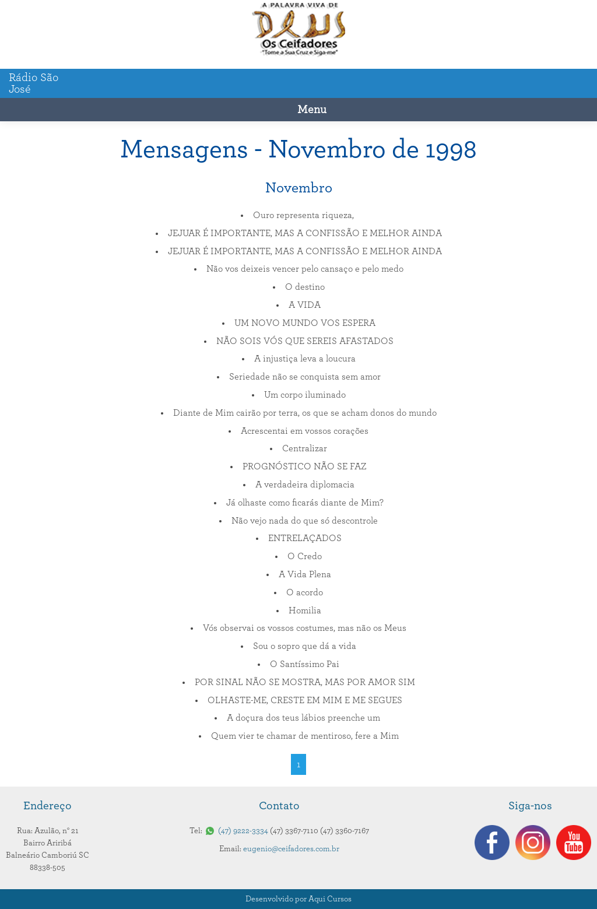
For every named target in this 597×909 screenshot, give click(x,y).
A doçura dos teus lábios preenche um (304, 717)
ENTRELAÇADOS (305, 538)
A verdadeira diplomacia (304, 484)
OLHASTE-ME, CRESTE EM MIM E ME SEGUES (305, 700)
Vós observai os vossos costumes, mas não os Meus (304, 628)
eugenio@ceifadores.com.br (291, 849)
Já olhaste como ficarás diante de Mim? (305, 502)
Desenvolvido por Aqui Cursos (298, 899)
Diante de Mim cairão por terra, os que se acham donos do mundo (305, 412)
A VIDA (305, 305)
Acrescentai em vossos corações (304, 431)
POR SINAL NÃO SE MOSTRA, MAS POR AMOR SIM (305, 682)
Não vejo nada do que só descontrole (304, 520)
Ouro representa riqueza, (304, 215)
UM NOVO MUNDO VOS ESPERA (304, 323)
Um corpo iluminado (305, 394)
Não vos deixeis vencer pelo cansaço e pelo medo (304, 268)
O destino (305, 287)
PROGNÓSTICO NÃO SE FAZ (305, 466)
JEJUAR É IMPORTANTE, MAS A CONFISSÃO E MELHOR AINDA (305, 233)
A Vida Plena (305, 574)
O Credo (304, 556)
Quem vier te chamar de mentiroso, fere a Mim (305, 735)
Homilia (305, 610)
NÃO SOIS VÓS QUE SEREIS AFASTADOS (305, 341)
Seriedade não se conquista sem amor (305, 376)
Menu (311, 109)
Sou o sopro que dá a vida (304, 646)
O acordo (304, 592)
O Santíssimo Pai (304, 664)
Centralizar (304, 448)
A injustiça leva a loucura (305, 358)
